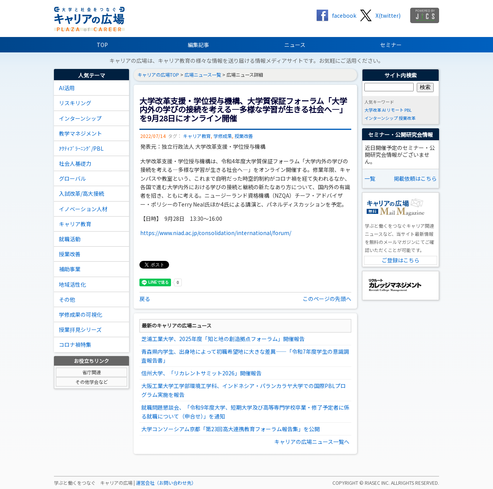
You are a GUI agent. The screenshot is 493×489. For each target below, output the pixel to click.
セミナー (391, 45)
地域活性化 (72, 284)
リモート (395, 110)
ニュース (294, 45)
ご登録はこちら (400, 260)
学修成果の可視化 (80, 314)
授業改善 (69, 253)
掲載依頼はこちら (415, 178)
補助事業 (69, 269)
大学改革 (372, 110)
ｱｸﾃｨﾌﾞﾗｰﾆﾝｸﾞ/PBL (81, 148)
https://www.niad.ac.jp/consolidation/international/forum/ (215, 233)
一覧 (369, 178)
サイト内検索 (400, 75)
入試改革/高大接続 (81, 193)
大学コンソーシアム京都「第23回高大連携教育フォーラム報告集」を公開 (230, 429)
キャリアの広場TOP (158, 74)
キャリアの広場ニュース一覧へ (311, 441)
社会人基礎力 (75, 163)
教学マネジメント (80, 133)
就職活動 (69, 238)
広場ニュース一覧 (202, 74)
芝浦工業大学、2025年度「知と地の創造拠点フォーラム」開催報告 (223, 339)
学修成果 (222, 136)
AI (384, 110)
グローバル (72, 178)
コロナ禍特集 (75, 344)
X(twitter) (388, 15)
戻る (144, 298)
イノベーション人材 (83, 208)
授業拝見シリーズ (80, 329)
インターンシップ (80, 118)
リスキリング (75, 102)
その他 (67, 299)
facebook (344, 15)
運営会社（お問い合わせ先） (166, 482)
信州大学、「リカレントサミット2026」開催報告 (201, 373)
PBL (408, 110)
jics (424, 15)
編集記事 (198, 45)
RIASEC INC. (377, 482)
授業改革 (407, 118)
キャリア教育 (75, 223)
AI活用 (67, 87)
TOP (102, 45)
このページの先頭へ (327, 298)
